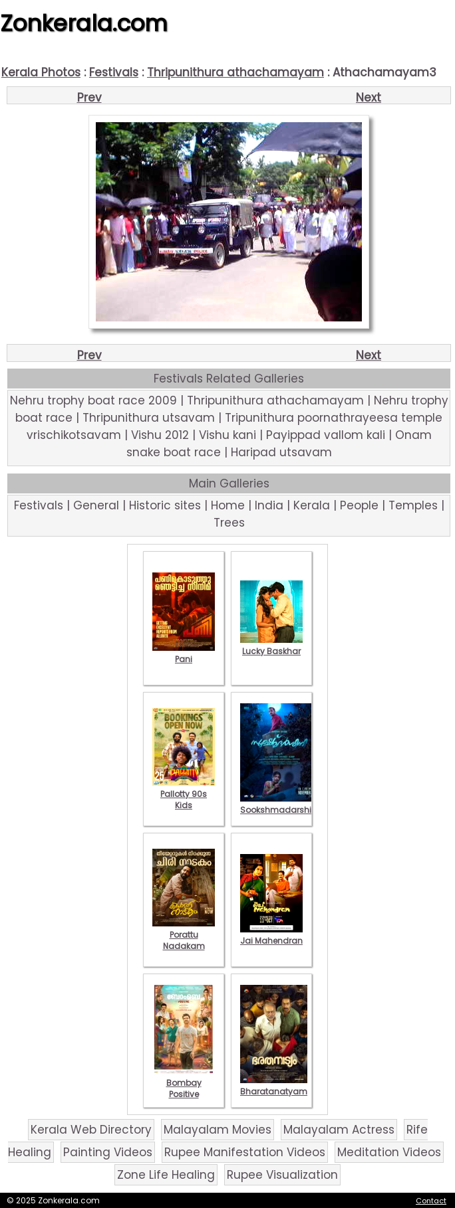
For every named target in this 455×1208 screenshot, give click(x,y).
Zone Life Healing (166, 1175)
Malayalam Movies (217, 1130)
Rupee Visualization (282, 1175)
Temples (413, 505)
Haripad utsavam (281, 452)
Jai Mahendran (271, 935)
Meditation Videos (389, 1152)
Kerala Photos (40, 72)
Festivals (113, 72)
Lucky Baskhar (271, 645)
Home (228, 505)
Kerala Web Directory (91, 1130)
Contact (431, 1200)
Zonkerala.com (84, 23)
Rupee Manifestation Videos (244, 1152)
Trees (229, 523)
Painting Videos (107, 1152)
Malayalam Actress (338, 1130)
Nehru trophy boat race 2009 (93, 400)
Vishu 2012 (160, 435)
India (269, 505)
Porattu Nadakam (183, 935)
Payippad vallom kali (325, 435)
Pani (183, 653)
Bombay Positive (183, 1083)
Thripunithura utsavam (148, 418)
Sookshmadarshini (279, 804)
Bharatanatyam (273, 1086)
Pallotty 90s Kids (183, 794)
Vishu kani (227, 435)
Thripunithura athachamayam (235, 72)
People (359, 505)
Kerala (311, 505)
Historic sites (165, 505)
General (96, 505)
